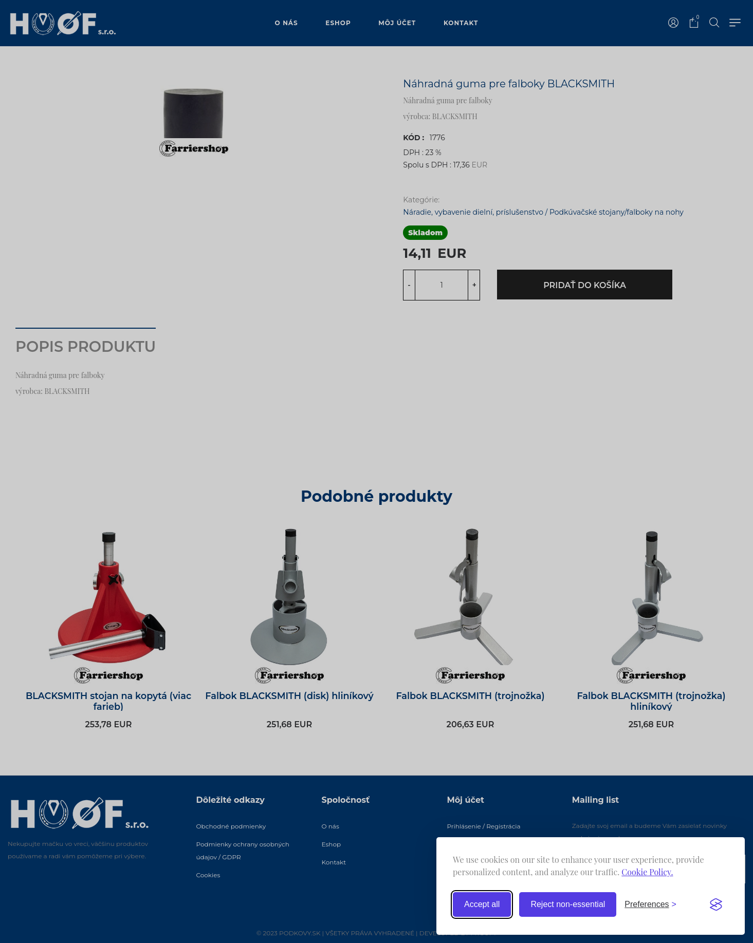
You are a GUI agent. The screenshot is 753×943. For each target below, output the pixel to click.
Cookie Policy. (647, 871)
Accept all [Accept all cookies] (482, 904)
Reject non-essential (567, 904)
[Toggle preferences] (650, 904)
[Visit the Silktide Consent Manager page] (716, 904)
